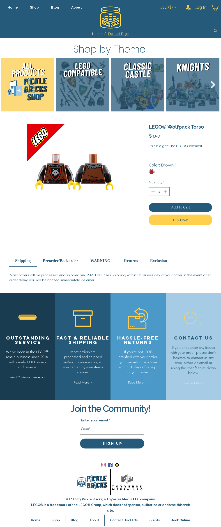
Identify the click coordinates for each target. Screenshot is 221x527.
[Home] (97, 34)
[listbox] (169, 7)
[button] (169, 7)
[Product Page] (118, 34)
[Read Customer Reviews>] (27, 377)
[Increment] (166, 191)
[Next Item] (213, 84)
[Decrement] (153, 191)
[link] (23, 261)
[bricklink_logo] (117, 465)
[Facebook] (110, 465)
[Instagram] (103, 465)
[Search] (183, 30)
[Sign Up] (112, 443)
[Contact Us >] (193, 383)
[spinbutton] (159, 191)
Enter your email (94, 420)
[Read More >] (83, 382)
